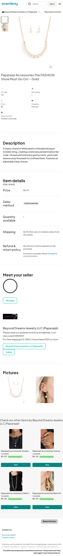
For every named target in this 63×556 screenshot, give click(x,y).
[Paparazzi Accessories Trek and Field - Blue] (47, 439)
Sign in (52, 4)
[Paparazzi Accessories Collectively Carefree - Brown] (16, 481)
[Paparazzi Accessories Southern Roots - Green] (16, 439)
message (51, 253)
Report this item (49, 521)
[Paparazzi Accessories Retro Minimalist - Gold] (47, 481)
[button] (36, 4)
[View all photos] (35, 42)
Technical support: (16, 536)
